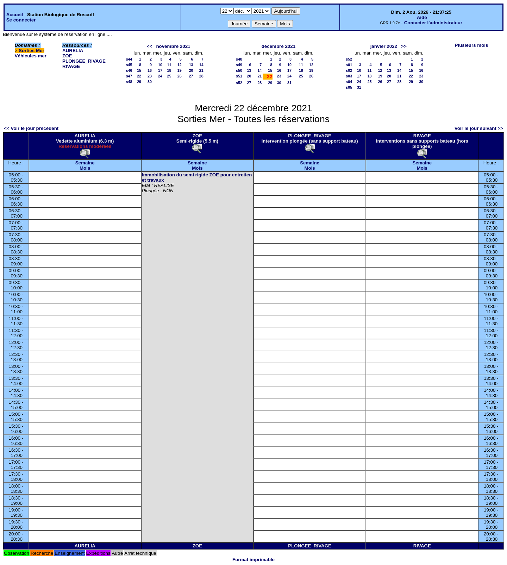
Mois (85, 168)
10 (160, 65)
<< (149, 46)
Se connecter (21, 20)
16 (150, 70)
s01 (349, 65)
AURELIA (72, 50)
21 (201, 70)
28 (201, 76)
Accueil (14, 14)
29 (139, 82)
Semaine (85, 162)
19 (179, 70)
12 (179, 65)
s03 (349, 76)
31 (289, 83)
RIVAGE (71, 66)
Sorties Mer (31, 50)
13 (191, 65)
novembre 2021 (173, 46)
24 (160, 76)
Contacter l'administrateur (433, 22)
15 (139, 70)
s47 (129, 76)
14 (201, 65)
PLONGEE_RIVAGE (84, 61)
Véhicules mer (30, 55)
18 (169, 70)
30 (150, 82)
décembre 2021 (278, 46)
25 (169, 76)
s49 (239, 65)
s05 (349, 87)
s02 (349, 70)
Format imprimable (253, 559)
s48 (129, 82)
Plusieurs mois (471, 45)
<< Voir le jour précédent (31, 128)
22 (139, 76)
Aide (422, 17)
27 (191, 76)
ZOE (67, 55)
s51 (239, 76)
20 (191, 70)
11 (169, 65)
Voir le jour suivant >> (479, 128)
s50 (239, 70)
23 (150, 76)
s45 (129, 65)
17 (160, 70)
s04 (349, 82)
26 (179, 76)
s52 (239, 83)
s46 (129, 70)
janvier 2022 (383, 46)
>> (404, 46)
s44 (129, 59)
